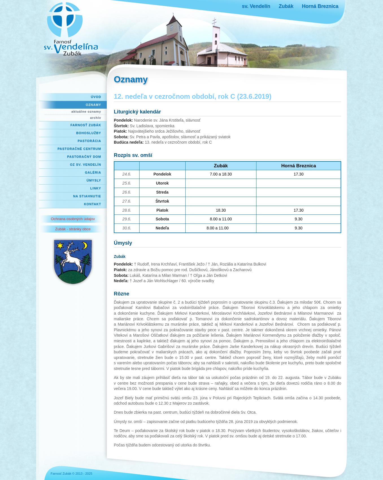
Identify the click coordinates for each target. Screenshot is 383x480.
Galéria (93, 172)
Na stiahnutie (87, 196)
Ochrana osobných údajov (73, 219)
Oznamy (93, 104)
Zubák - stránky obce (72, 229)
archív (95, 117)
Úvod (96, 96)
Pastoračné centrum (79, 148)
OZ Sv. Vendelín (85, 164)
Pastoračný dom (84, 156)
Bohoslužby (88, 133)
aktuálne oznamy (86, 111)
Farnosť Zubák (85, 125)
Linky (95, 188)
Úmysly (93, 180)
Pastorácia (89, 141)
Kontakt (92, 204)
